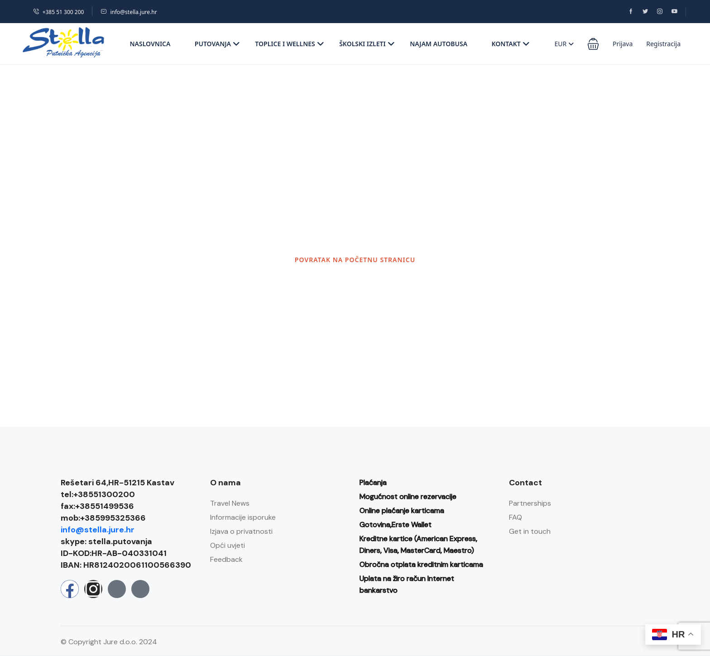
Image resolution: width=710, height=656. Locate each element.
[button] (593, 44)
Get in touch (530, 531)
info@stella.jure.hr (129, 12)
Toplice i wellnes (289, 43)
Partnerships (530, 503)
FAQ (515, 517)
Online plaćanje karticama (402, 510)
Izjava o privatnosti (241, 531)
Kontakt (510, 43)
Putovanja (217, 43)
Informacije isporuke (243, 517)
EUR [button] (564, 43)
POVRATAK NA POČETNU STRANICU (355, 259)
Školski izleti (367, 43)
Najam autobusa (438, 43)
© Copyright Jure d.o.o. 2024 (109, 641)
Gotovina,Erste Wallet (396, 524)
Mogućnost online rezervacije (408, 496)
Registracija (663, 43)
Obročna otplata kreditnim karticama (421, 564)
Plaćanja (373, 482)
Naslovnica (150, 43)
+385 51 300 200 (58, 12)
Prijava (623, 43)
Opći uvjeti (227, 545)
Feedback (226, 559)
